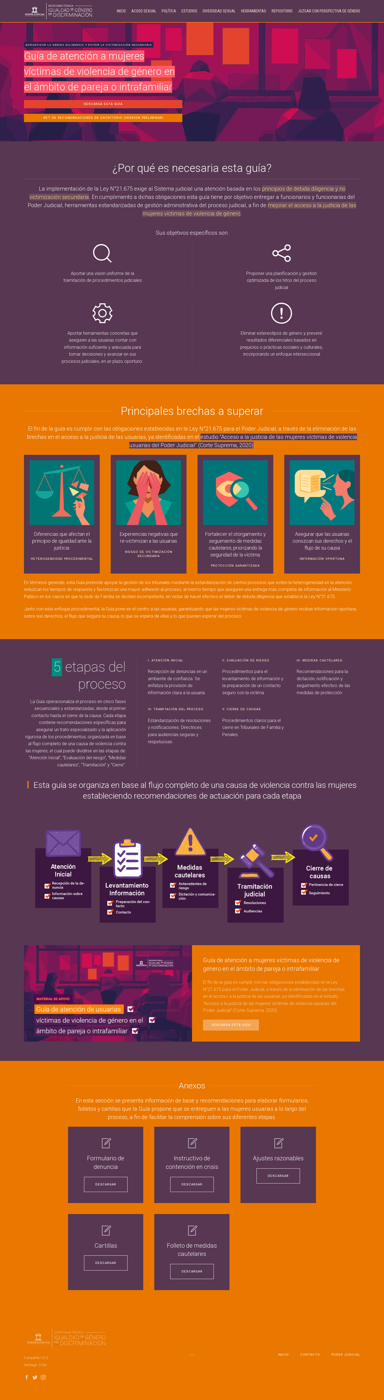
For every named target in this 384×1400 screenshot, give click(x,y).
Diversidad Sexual (219, 11)
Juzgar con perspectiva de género (329, 11)
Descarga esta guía (103, 104)
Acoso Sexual (143, 11)
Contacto (310, 1357)
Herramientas (253, 11)
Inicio (121, 11)
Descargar (105, 1184)
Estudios (189, 11)
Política (169, 11)
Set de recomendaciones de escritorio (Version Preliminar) (103, 118)
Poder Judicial (345, 1357)
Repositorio (282, 11)
